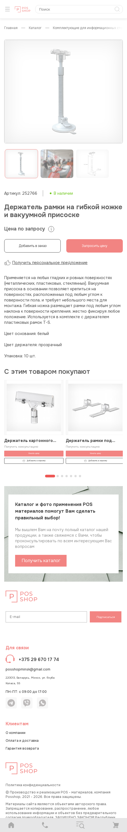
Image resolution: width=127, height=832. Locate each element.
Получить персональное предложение (46, 262)
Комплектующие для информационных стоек (89, 28)
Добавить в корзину (34, 460)
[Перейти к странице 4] (66, 476)
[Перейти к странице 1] (50, 476)
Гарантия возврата (22, 748)
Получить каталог (41, 561)
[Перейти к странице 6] (75, 476)
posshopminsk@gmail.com (28, 669)
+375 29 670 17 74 (39, 659)
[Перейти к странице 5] (71, 476)
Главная (11, 28)
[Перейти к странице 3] (62, 476)
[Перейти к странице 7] (80, 476)
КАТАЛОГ (35, 28)
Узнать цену (33, 453)
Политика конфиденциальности (33, 785)
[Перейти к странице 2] (58, 476)
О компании (15, 733)
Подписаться (106, 617)
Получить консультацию (21, 446)
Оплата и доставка (22, 740)
